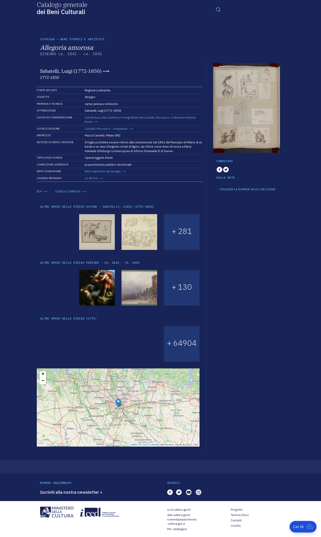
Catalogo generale (62, 7)
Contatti (236, 520)
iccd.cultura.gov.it (179, 510)
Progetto (237, 510)
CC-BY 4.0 (91, 178)
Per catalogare (177, 529)
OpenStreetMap (151, 444)
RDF (39, 191)
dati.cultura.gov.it (178, 515)
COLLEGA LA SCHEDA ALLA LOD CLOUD (247, 189)
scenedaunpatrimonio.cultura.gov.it (182, 522)
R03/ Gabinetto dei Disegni (103, 171)
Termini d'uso (240, 515)
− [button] (42, 381)
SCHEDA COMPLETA (67, 191)
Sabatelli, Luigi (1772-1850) (70, 71)
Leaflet (133, 444)
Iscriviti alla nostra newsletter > (71, 492)
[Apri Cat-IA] (303, 527)
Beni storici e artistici (82, 39)
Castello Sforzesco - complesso (106, 129)
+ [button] (42, 374)
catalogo (47, 39)
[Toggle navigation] (218, 9)
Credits (236, 526)
